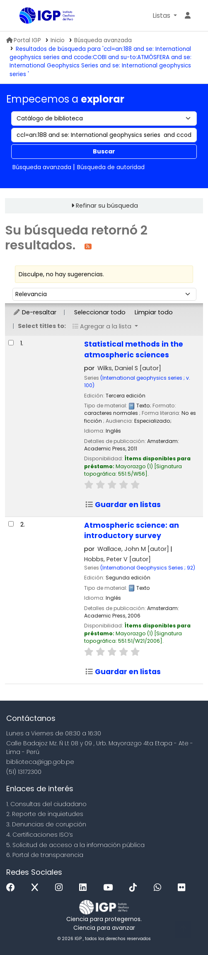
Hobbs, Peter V (117, 559)
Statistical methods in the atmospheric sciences (133, 349)
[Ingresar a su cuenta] (187, 15)
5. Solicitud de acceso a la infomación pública (75, 845)
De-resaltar (34, 312)
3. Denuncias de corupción (46, 824)
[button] (164, 15)
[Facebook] (12, 887)
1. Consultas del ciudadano (46, 804)
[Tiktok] (135, 887)
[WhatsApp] (159, 887)
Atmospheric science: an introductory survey (131, 530)
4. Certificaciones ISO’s (39, 835)
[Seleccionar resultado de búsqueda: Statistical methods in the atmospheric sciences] (11, 342)
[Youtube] (110, 887)
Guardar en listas (123, 505)
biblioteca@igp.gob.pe (40, 762)
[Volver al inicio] (183, 929)
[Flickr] (183, 887)
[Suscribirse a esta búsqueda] (88, 246)
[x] (36, 887)
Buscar (104, 151)
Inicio (58, 40)
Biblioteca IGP (22, 16)
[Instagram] (61, 887)
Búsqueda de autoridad (111, 167)
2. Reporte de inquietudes (44, 814)
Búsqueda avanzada (103, 40)
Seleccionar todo (100, 312)
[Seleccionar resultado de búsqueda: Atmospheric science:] (11, 524)
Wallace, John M (133, 549)
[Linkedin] (85, 887)
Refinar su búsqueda (107, 205)
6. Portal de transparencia (44, 855)
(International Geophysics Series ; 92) (147, 567)
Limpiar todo (154, 312)
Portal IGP (23, 40)
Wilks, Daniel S (129, 368)
